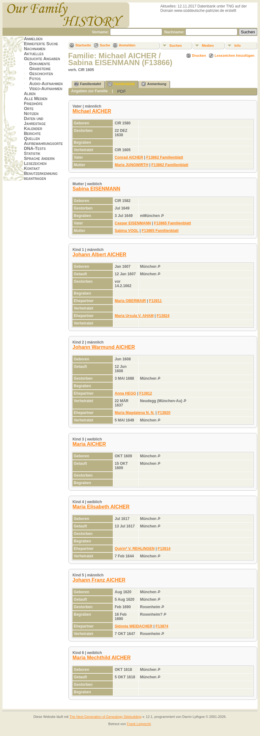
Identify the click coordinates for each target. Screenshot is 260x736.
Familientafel (87, 84)
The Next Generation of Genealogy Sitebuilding (105, 717)
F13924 (163, 316)
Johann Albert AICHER (99, 254)
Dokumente (39, 63)
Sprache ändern (39, 158)
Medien (208, 45)
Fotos (35, 78)
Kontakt (32, 168)
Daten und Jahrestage (35, 121)
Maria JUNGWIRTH (131, 165)
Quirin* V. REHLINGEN (135, 548)
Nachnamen (34, 48)
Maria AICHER (89, 444)
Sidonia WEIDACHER (133, 626)
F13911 (155, 301)
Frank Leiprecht (139, 724)
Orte (28, 108)
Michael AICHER (91, 111)
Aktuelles (33, 53)
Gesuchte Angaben (42, 58)
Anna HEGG (125, 393)
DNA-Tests (35, 148)
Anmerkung (154, 84)
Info (237, 45)
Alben (29, 93)
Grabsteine (40, 68)
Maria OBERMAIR (130, 301)
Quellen (32, 138)
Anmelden (33, 38)
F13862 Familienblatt (164, 157)
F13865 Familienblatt (172, 223)
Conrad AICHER (129, 157)
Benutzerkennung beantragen (41, 176)
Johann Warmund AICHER (103, 347)
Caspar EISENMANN (133, 223)
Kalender (33, 128)
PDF (121, 91)
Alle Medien (35, 98)
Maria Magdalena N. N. (134, 413)
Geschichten (41, 73)
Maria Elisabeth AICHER (101, 506)
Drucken (199, 55)
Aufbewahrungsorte (43, 143)
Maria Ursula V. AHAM (134, 316)
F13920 (164, 413)
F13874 (162, 626)
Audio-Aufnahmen (45, 83)
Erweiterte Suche (41, 43)
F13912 (145, 393)
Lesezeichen (35, 163)
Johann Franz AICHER (98, 580)
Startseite (83, 45)
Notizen (31, 113)
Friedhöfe (33, 103)
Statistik (32, 153)
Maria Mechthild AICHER (101, 657)
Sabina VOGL (126, 230)
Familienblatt (121, 84)
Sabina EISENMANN (96, 188)
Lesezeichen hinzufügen (234, 55)
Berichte (32, 133)
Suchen (175, 45)
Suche (105, 45)
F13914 (164, 548)
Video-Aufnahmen (45, 88)
